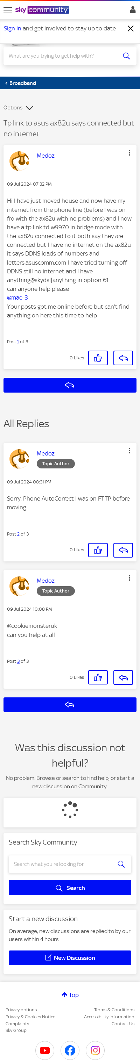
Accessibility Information (109, 1016)
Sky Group (16, 1030)
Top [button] (74, 994)
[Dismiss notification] (130, 28)
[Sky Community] (43, 10)
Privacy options (21, 1009)
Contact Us (123, 1023)
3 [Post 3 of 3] (18, 661)
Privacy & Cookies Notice (30, 1016)
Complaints (17, 1023)
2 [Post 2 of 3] (18, 534)
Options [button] (13, 108)
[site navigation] (8, 10)
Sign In (131, 11)
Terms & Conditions (114, 1009)
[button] (129, 152)
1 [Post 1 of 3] (18, 341)
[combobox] (63, 56)
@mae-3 (17, 297)
